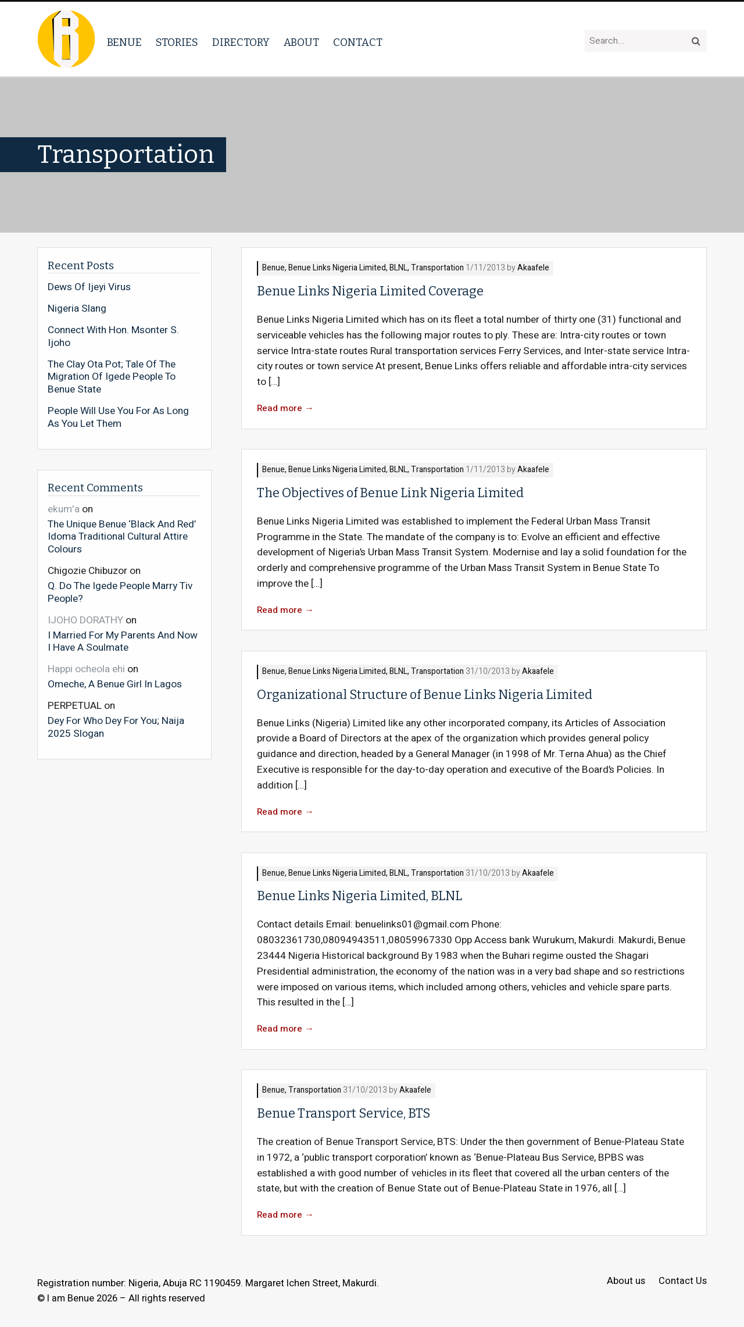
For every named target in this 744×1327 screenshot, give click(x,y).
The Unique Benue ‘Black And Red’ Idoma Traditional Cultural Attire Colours (122, 536)
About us (626, 1281)
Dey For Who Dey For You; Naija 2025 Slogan (116, 727)
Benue (124, 42)
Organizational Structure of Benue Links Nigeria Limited (424, 694)
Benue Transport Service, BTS (343, 1113)
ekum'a (64, 509)
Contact (357, 42)
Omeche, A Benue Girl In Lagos (115, 684)
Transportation (437, 268)
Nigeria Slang (77, 308)
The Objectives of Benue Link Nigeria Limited (390, 493)
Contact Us (683, 1281)
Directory (241, 42)
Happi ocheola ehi (86, 669)
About (301, 42)
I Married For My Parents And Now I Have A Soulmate (123, 641)
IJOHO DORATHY (85, 620)
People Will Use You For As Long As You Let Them (118, 417)
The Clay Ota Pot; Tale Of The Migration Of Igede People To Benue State (112, 377)
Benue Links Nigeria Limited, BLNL (347, 268)
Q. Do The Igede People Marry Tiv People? (120, 592)
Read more (285, 408)
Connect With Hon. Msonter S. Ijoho (113, 336)
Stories (177, 42)
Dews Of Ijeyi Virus (89, 287)
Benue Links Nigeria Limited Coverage (370, 291)
